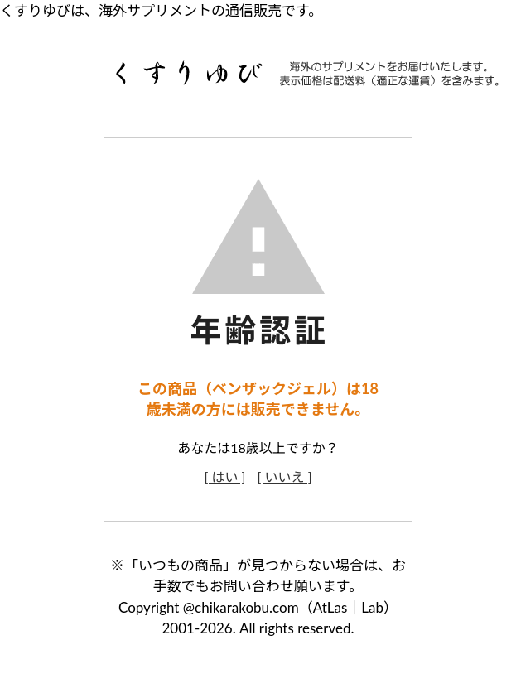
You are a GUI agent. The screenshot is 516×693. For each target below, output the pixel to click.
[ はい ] (224, 476)
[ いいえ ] (285, 476)
